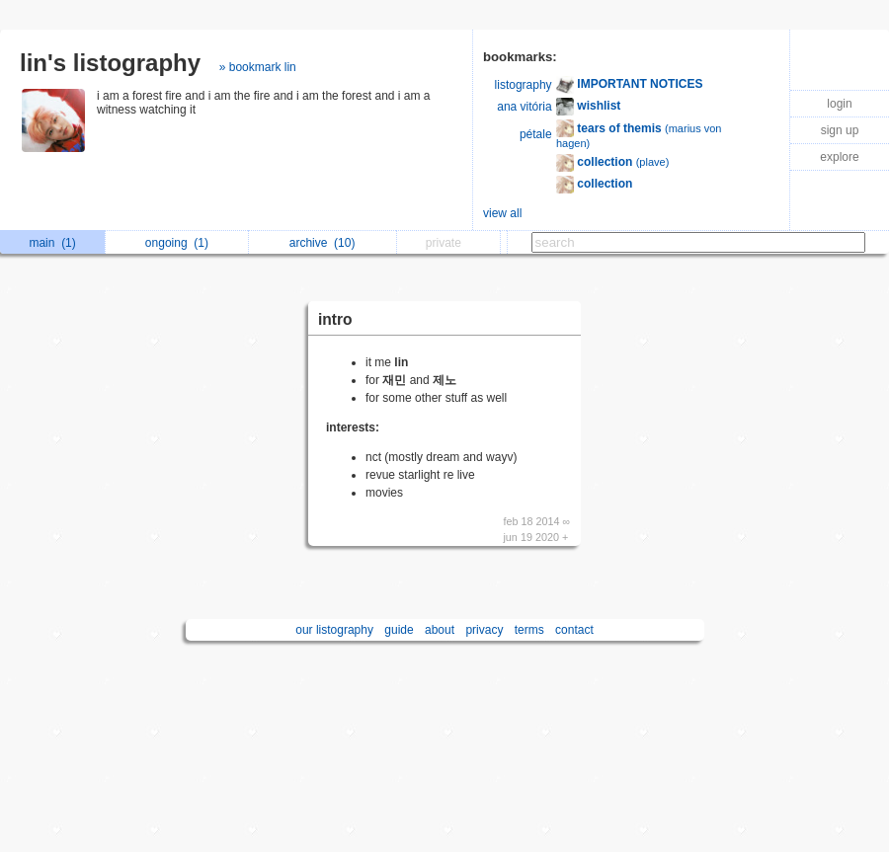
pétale (536, 134)
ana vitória (524, 107)
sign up (840, 130)
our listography (334, 630)
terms (529, 630)
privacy (484, 630)
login (839, 104)
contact (574, 630)
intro (335, 319)
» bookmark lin (257, 67)
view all (502, 213)
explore (839, 157)
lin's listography (110, 62)
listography (523, 85)
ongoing (176, 243)
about (439, 630)
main (52, 243)
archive (322, 243)
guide (398, 630)
